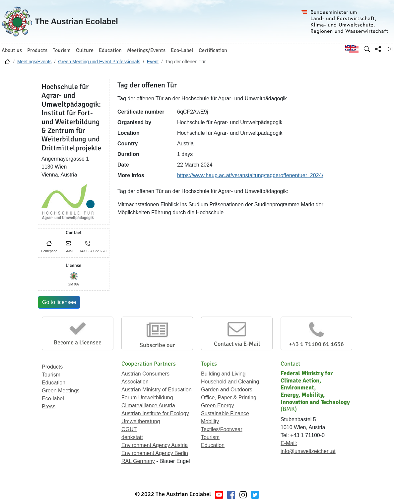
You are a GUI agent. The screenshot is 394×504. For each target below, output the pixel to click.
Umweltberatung (140, 421)
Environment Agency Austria (154, 445)
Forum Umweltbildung (147, 397)
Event (153, 61)
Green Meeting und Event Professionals (99, 61)
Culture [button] (85, 50)
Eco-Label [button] (182, 50)
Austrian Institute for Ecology (155, 413)
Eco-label (53, 398)
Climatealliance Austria (148, 405)
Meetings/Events (34, 61)
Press (48, 406)
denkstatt (132, 437)
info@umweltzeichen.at (308, 451)
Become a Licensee (77, 342)
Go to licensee (59, 302)
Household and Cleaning (230, 381)
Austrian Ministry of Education (156, 389)
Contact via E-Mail (237, 343)
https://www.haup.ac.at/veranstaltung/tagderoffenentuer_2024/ (250, 175)
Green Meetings (61, 390)
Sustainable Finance (225, 413)
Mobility (210, 421)
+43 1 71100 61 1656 (316, 344)
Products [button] (37, 50)
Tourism (51, 375)
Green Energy (217, 405)
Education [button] (110, 50)
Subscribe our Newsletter (157, 348)
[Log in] (389, 49)
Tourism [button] (62, 50)
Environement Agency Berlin (154, 453)
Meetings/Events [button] (146, 50)
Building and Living (223, 374)
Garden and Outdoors (226, 389)
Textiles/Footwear (221, 429)
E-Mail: (289, 443)
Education (53, 382)
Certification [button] (213, 50)
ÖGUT (129, 429)
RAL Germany (138, 461)
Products (52, 367)
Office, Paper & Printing (228, 397)
